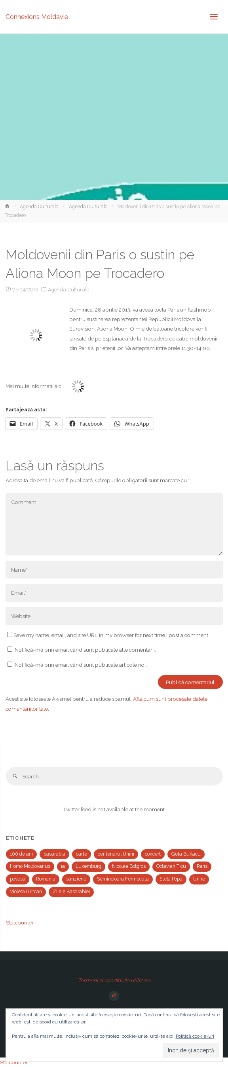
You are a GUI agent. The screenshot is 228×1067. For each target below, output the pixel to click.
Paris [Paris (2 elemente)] (202, 866)
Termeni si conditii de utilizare (114, 980)
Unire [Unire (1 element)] (199, 879)
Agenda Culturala (39, 206)
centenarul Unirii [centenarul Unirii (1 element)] (116, 854)
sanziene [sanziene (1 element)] (76, 879)
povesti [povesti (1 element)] (17, 879)
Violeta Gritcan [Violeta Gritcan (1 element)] (26, 891)
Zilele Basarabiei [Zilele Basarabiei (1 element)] (71, 891)
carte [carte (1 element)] (81, 854)
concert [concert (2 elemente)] (153, 854)
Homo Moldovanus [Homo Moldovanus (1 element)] (30, 866)
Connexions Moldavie (37, 16)
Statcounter (20, 922)
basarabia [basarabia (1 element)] (54, 854)
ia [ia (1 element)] (63, 866)
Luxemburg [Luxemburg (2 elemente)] (88, 866)
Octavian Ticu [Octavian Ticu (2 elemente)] (171, 866)
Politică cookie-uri (195, 1036)
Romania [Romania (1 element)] (45, 879)
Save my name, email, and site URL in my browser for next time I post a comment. (108, 635)
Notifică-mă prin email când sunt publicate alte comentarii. (85, 650)
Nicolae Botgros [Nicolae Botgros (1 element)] (129, 866)
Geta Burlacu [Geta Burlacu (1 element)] (186, 854)
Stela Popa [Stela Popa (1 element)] (171, 879)
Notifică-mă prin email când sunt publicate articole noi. (81, 665)
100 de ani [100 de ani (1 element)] (21, 854)
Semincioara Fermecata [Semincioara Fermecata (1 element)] (123, 879)
